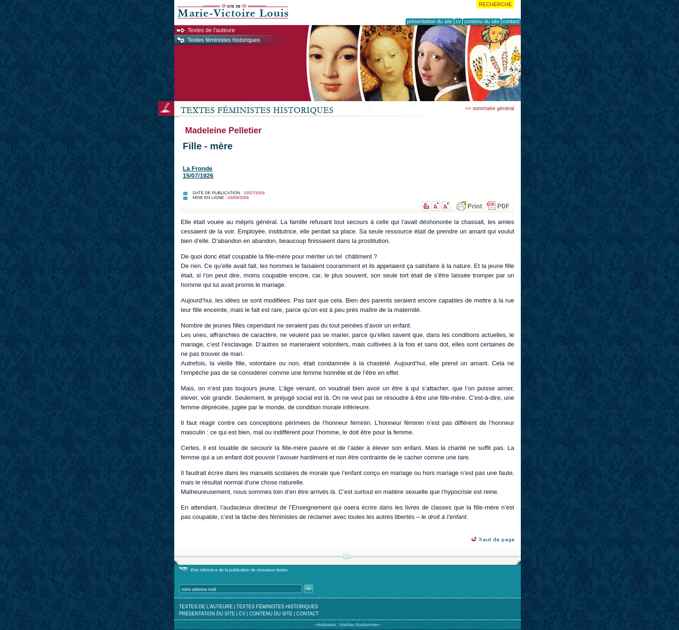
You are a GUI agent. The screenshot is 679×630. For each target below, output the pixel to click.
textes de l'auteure (206, 606)
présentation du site (207, 613)
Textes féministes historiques (223, 40)
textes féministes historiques (277, 606)
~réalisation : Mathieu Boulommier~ (347, 624)
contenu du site (271, 613)
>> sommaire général (489, 108)
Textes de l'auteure (211, 30)
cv (242, 613)
